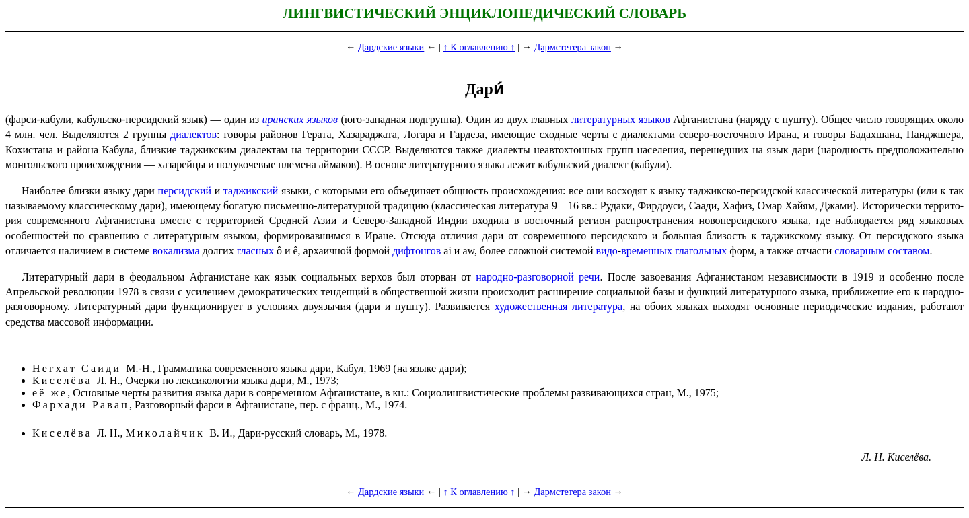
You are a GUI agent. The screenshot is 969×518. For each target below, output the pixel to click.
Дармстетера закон (572, 47)
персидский (184, 190)
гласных (255, 250)
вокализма (176, 250)
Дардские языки (391, 47)
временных (646, 250)
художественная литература (559, 306)
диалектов (193, 134)
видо (607, 250)
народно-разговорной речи (538, 277)
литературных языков (620, 119)
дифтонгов (416, 250)
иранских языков (300, 119)
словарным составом (881, 250)
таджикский (250, 190)
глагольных (701, 250)
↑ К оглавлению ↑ (479, 47)
